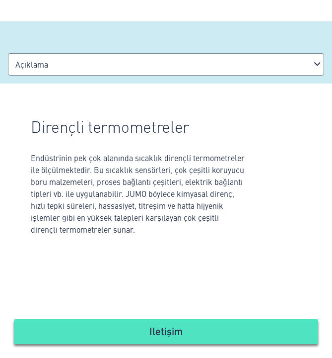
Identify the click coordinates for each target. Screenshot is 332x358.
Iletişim (166, 331)
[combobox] (166, 64)
